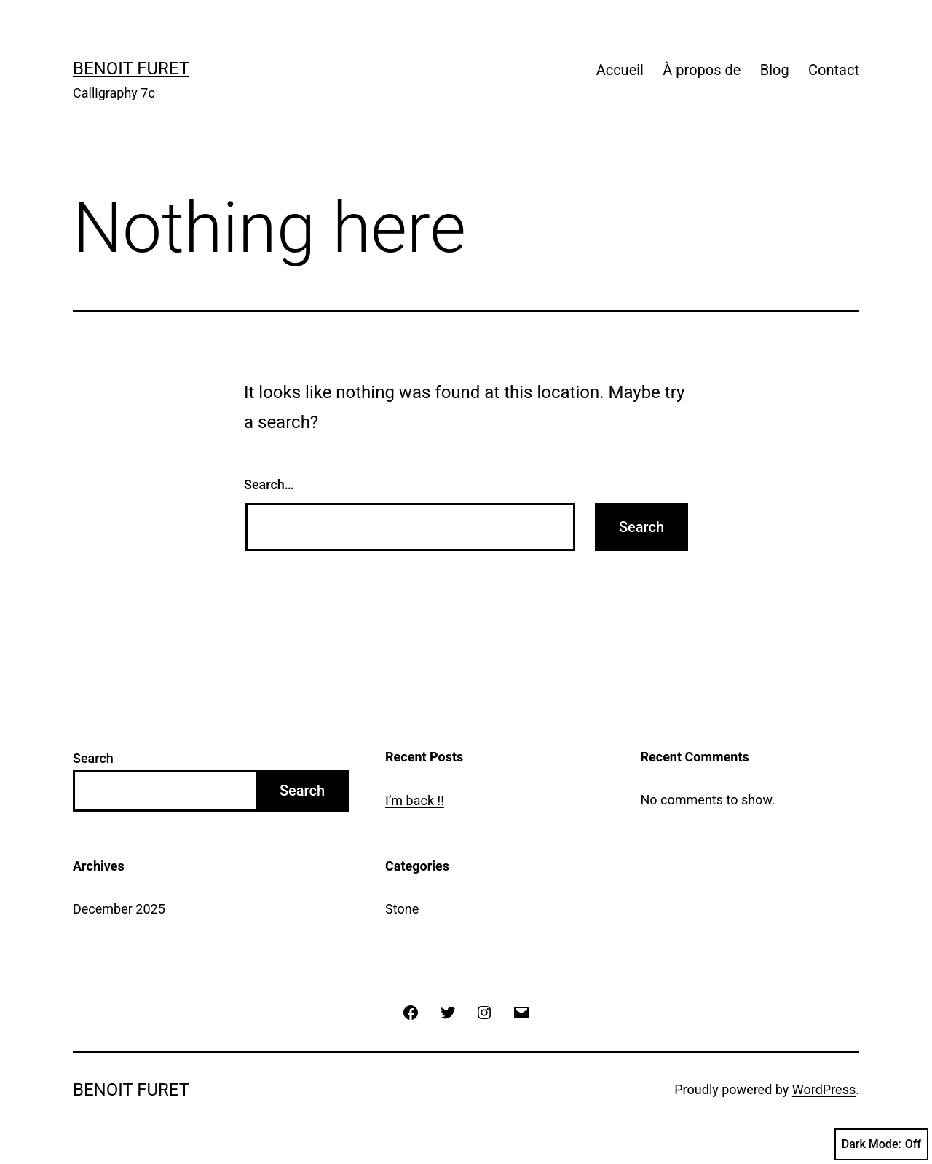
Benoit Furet (131, 68)
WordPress (824, 1089)
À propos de (702, 70)
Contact (833, 70)
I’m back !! (414, 800)
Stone (402, 908)
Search (93, 758)
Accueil (620, 70)
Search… (269, 484)
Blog (774, 70)
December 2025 (119, 908)
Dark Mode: (881, 1144)
